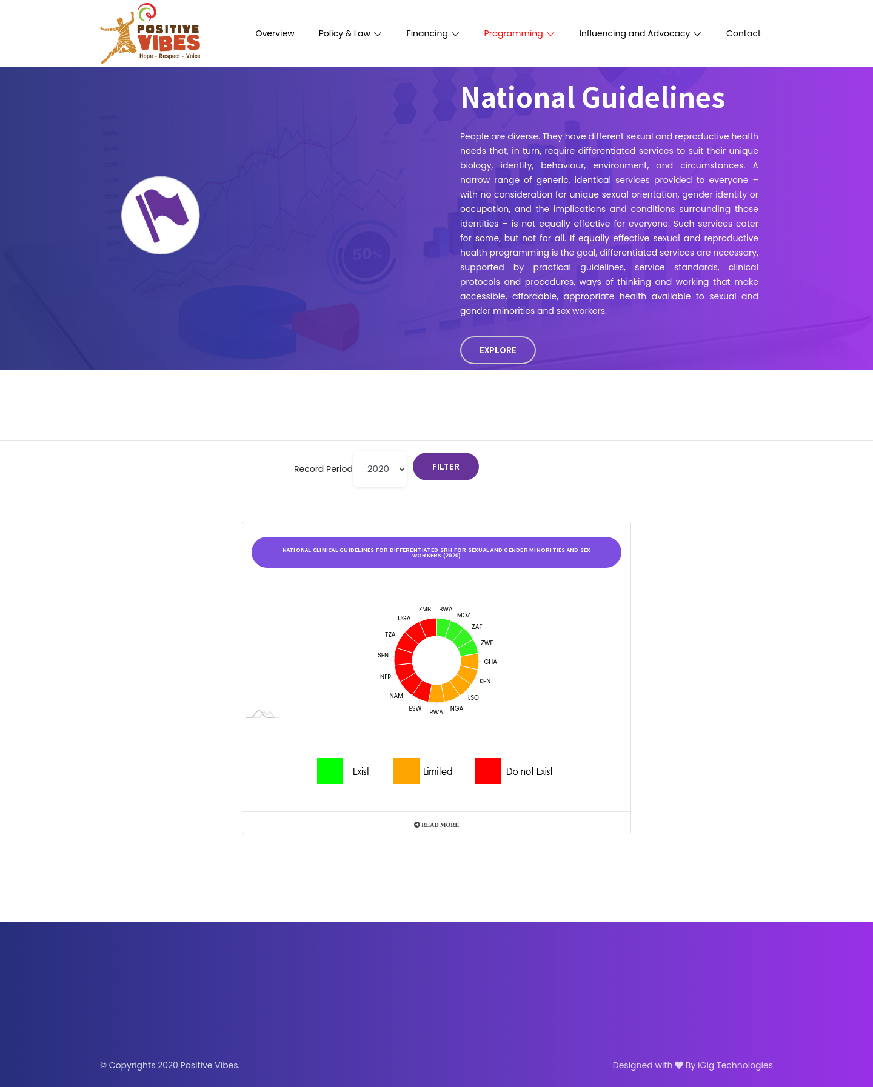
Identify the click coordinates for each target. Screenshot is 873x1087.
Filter (446, 466)
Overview (275, 33)
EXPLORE (498, 350)
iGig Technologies (735, 1065)
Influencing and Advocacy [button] (641, 33)
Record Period (323, 469)
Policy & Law (351, 33)
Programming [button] (519, 33)
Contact (743, 33)
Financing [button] (433, 33)
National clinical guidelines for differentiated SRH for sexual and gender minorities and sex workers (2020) (437, 552)
